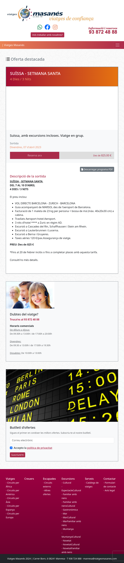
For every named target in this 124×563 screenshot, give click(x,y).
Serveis (89, 478)
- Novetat (66, 540)
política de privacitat (39, 448)
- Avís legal (109, 490)
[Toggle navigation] (117, 45)
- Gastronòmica (70, 509)
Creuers (29, 478)
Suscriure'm (17, 454)
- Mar (64, 513)
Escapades (49, 478)
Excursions (68, 478)
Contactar (109, 478)
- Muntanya (68, 529)
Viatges (10, 478)
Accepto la (33, 448)
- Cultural (66, 482)
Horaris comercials (22, 326)
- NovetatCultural (71, 544)
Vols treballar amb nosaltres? (47, 34)
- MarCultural (68, 517)
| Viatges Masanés (13, 45)
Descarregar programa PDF (97, 169)
